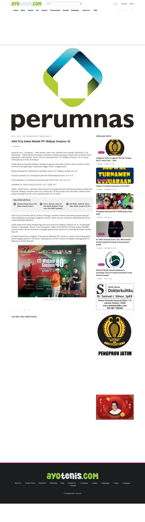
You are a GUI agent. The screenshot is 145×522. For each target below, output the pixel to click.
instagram (126, 483)
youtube (73, 485)
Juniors (30, 10)
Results (66, 10)
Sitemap (123, 4)
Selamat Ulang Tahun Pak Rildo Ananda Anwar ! (27, 205)
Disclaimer (42, 483)
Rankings (75, 10)
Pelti (95, 10)
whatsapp (105, 483)
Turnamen (102, 180)
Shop (62, 483)
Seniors (44, 10)
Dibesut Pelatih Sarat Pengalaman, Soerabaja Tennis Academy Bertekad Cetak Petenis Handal (114, 272)
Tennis (19, 136)
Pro (37, 10)
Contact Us (72, 483)
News (23, 10)
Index (131, 4)
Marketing (53, 483)
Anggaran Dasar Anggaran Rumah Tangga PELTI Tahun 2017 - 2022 (113, 159)
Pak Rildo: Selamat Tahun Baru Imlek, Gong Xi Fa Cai (80, 205)
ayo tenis (78, 493)
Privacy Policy (30, 483)
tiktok (116, 483)
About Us (86, 10)
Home (15, 10)
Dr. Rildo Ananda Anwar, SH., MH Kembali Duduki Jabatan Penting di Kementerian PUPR (113, 242)
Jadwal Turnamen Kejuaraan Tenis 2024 (112, 186)
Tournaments (55, 10)
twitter (95, 483)
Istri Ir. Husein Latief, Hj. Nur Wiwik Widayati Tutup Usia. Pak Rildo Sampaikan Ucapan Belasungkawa (53, 206)
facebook (84, 483)
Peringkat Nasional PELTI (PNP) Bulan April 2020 (114, 213)
